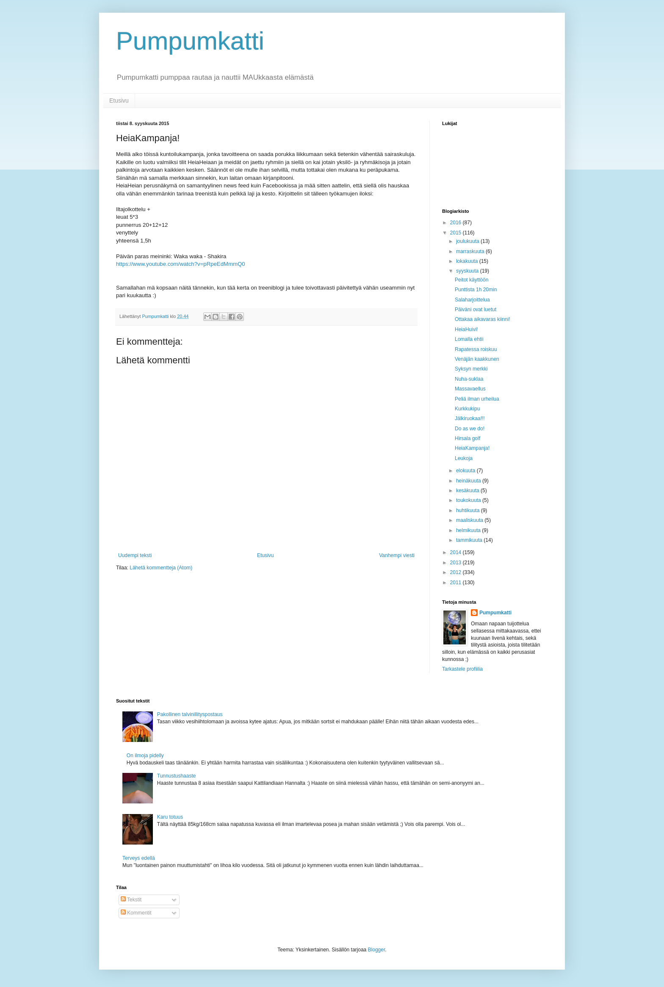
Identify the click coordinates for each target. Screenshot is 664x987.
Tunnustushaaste (176, 776)
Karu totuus (170, 817)
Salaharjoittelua (472, 300)
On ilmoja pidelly (145, 755)
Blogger (376, 950)
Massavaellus (470, 389)
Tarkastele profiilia (462, 669)
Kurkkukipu (467, 409)
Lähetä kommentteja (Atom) (161, 568)
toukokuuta (469, 500)
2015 (456, 233)
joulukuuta (468, 241)
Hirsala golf (467, 438)
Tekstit (131, 900)
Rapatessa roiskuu (476, 349)
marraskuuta (471, 251)
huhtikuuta (468, 510)
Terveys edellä (138, 858)
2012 (456, 572)
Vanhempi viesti (397, 555)
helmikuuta (469, 530)
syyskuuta (468, 271)
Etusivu (119, 100)
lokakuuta (467, 261)
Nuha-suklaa (469, 379)
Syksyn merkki (471, 369)
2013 (456, 563)
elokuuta (466, 471)
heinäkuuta (469, 481)
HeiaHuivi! (466, 329)
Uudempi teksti (135, 555)
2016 (456, 223)
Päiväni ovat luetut (475, 309)
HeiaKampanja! (472, 448)
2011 (456, 583)
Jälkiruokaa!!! (470, 418)
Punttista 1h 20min (476, 290)
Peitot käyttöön (471, 280)
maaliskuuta (470, 520)
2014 (456, 552)
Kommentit (136, 913)
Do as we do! (469, 429)
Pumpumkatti (190, 41)
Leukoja (464, 458)
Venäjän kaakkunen (477, 359)
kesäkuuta (468, 491)
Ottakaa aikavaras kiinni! (482, 319)
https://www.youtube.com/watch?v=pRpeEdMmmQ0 (180, 264)
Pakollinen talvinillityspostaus (190, 714)
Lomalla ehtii (469, 339)
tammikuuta (470, 540)
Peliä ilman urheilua (477, 399)
